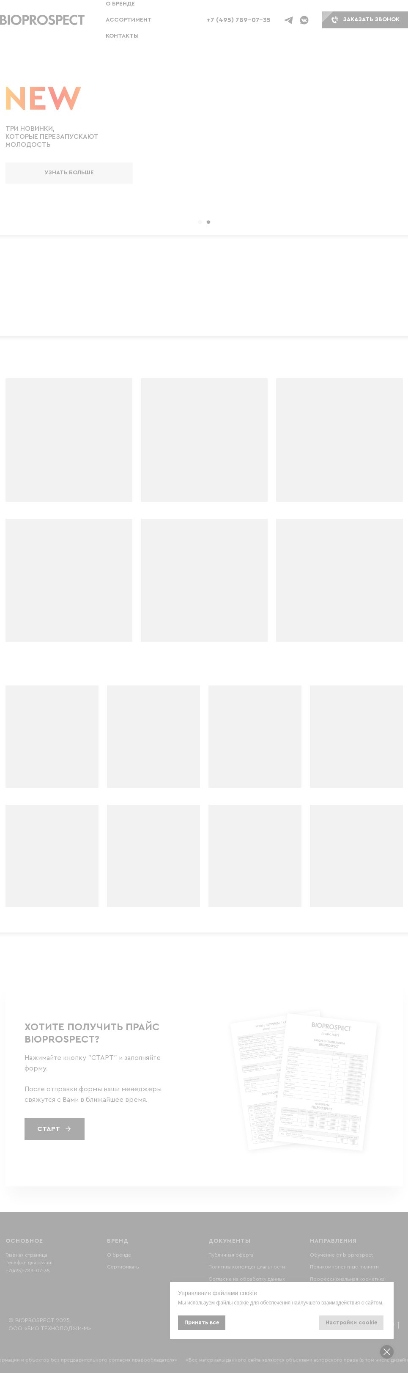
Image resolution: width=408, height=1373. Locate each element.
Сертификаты (123, 1266)
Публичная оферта (231, 1254)
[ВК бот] (304, 20)
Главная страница (26, 1254)
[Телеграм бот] (288, 20)
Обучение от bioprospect (341, 1254)
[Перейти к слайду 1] (200, 222)
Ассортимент (129, 20)
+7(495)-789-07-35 (27, 1270)
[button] (42, 20)
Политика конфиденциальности (246, 1266)
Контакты (122, 36)
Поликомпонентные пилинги (344, 1266)
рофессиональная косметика (349, 1279)
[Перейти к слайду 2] (208, 222)
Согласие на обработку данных (246, 1279)
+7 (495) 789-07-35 (238, 20)
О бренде (120, 4)
